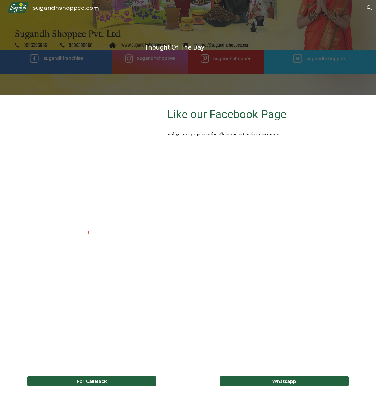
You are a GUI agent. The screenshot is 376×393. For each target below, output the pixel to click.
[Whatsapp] (284, 381)
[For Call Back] (92, 381)
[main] (174, 47)
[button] (369, 7)
